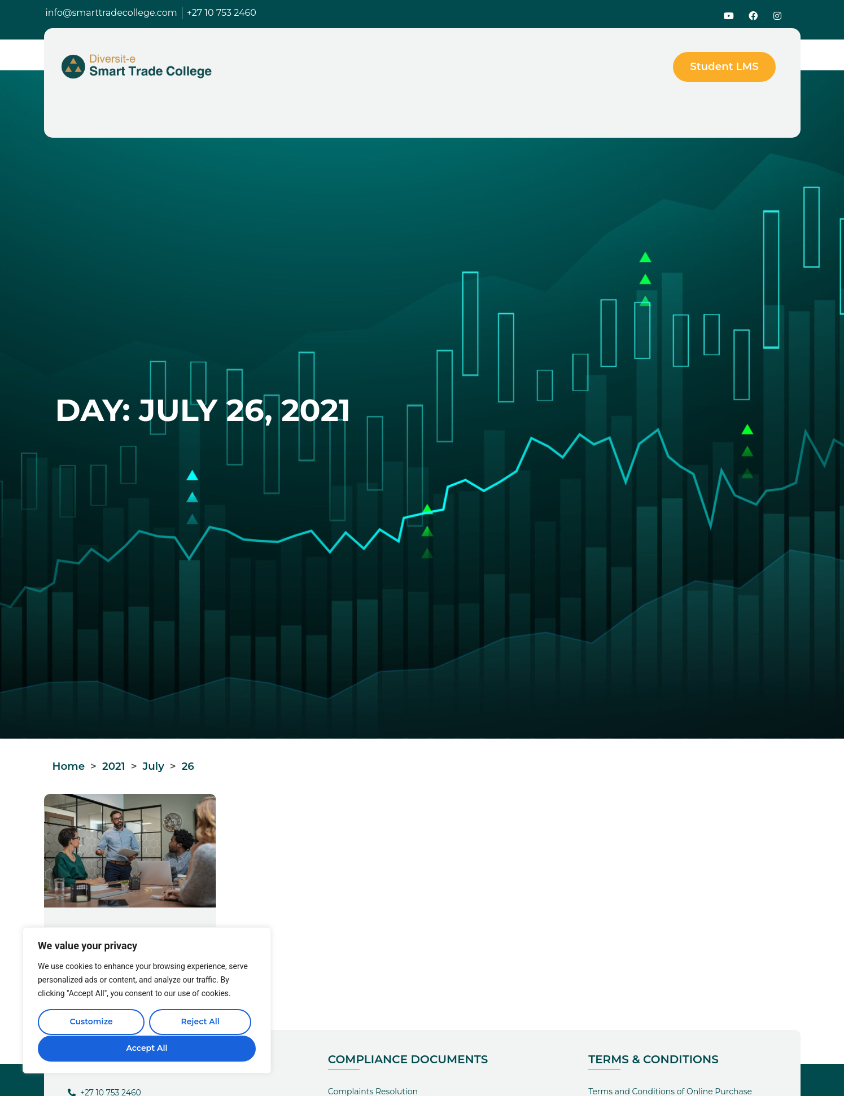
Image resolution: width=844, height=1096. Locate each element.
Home (69, 766)
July (153, 766)
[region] (147, 1000)
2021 (113, 766)
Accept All (146, 1048)
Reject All (200, 1022)
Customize (90, 1022)
